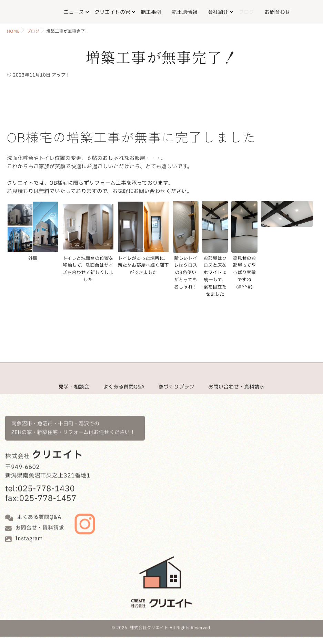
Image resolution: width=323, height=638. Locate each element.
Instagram (29, 529)
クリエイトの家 (112, 12)
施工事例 (151, 12)
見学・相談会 (74, 386)
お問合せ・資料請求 (40, 519)
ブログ (246, 12)
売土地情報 (184, 12)
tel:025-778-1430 (40, 480)
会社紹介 (218, 12)
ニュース (73, 12)
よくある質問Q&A (123, 386)
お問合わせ (277, 12)
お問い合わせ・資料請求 (236, 386)
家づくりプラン (176, 386)
